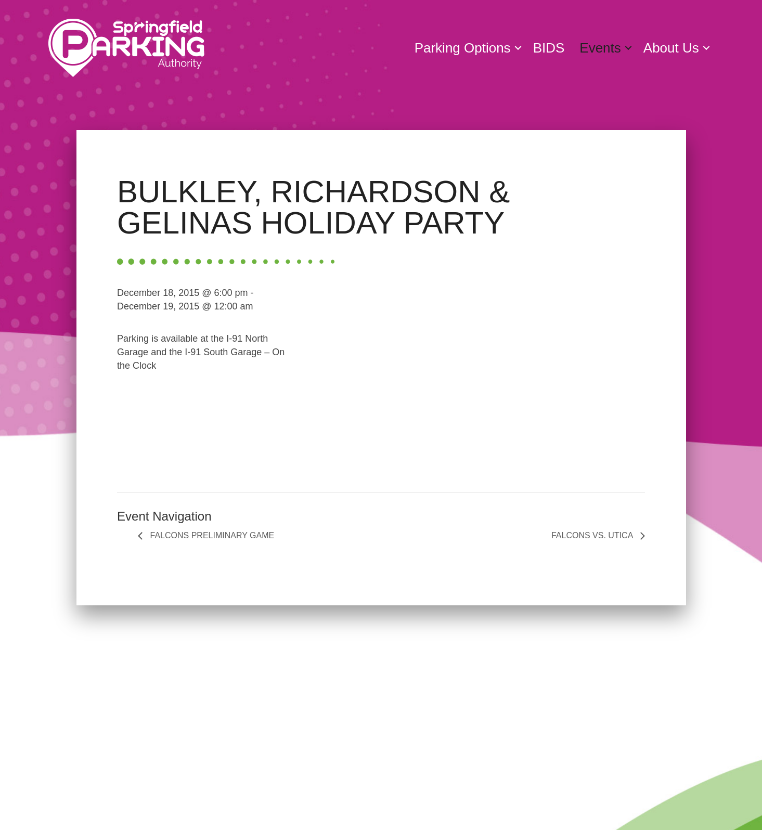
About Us (671, 48)
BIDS (549, 48)
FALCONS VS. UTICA (593, 535)
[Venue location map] (474, 377)
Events (600, 48)
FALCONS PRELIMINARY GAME (211, 535)
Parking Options (463, 48)
